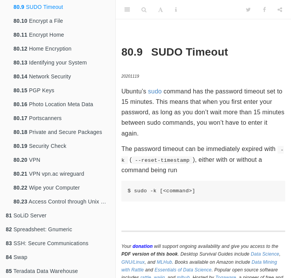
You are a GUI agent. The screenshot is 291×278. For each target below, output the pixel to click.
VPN (26, 160)
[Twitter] (248, 9)
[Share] (280, 9)
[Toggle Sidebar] (127, 9)
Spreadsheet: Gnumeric (39, 229)
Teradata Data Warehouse (42, 271)
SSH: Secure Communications (47, 243)
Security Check (39, 146)
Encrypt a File (38, 21)
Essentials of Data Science (183, 270)
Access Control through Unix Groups (64, 201)
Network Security (42, 76)
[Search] (144, 9)
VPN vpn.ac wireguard (48, 174)
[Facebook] (264, 9)
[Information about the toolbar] (176, 9)
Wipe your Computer (46, 188)
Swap (16, 257)
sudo (155, 91)
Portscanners (37, 118)
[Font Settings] (160, 9)
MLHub (164, 262)
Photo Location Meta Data (53, 104)
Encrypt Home (38, 35)
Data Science (265, 254)
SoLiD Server (26, 215)
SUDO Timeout (38, 7)
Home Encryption (42, 49)
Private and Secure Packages (57, 132)
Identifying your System (50, 62)
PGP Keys (33, 90)
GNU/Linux (133, 262)
